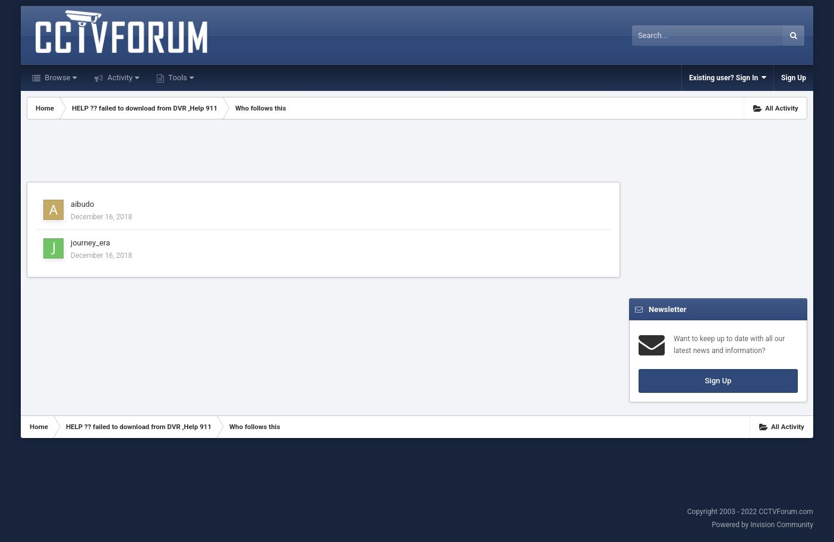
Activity (122, 77)
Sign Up (793, 78)
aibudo (82, 204)
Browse (60, 77)
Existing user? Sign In (727, 77)
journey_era (90, 242)
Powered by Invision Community (762, 525)
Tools (180, 77)
